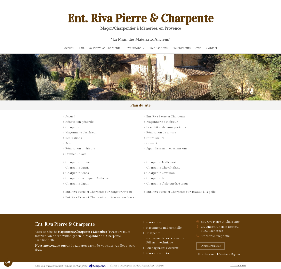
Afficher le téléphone (215, 236)
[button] (8, 262)
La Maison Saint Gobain (150, 265)
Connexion (238, 265)
